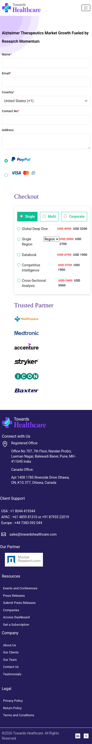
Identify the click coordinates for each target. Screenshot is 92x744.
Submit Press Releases (19, 603)
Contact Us (11, 667)
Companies (11, 610)
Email (6, 73)
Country (8, 92)
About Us (9, 645)
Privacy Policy (13, 701)
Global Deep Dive (35, 229)
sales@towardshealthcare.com (32, 534)
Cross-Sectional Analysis (34, 283)
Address (8, 130)
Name (7, 54)
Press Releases (14, 595)
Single (27, 216)
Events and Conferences (20, 588)
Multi (49, 216)
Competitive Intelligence (31, 267)
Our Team (10, 660)
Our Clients (11, 652)
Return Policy (12, 708)
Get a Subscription (16, 624)
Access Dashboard (16, 617)
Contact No (10, 111)
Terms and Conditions (18, 715)
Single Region (40, 242)
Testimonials (12, 674)
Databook (29, 255)
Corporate (74, 216)
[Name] (85, 8)
